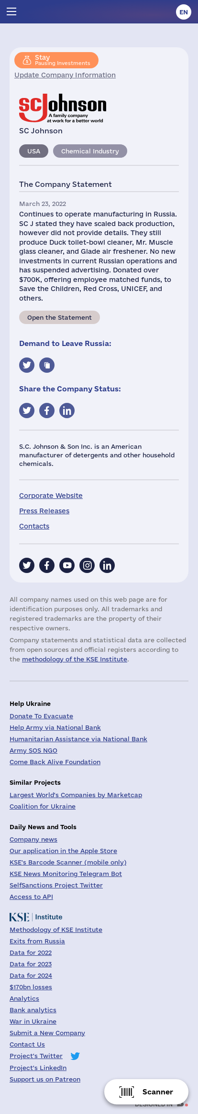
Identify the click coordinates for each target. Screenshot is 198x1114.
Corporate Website (51, 495)
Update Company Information (65, 75)
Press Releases (44, 511)
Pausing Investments (62, 60)
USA (33, 151)
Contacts (34, 526)
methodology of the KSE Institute (74, 659)
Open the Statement (59, 317)
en (183, 12)
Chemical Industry (90, 151)
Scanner (158, 1092)
